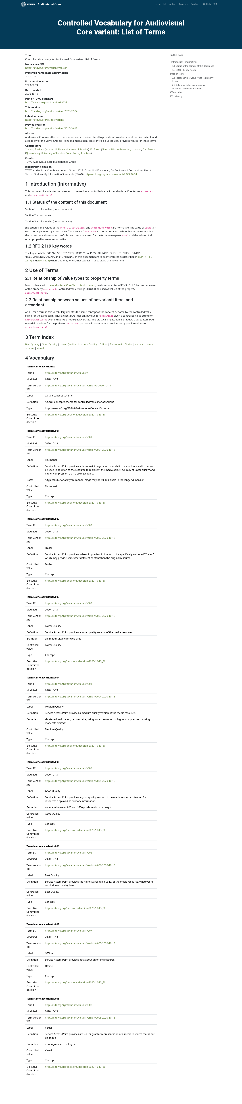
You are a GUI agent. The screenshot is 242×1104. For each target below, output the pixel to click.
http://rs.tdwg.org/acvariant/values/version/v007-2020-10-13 (80, 943)
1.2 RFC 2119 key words (184, 70)
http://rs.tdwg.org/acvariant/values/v (66, 373)
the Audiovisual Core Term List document (71, 285)
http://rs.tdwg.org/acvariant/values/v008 (68, 1005)
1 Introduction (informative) (183, 62)
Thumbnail (116, 344)
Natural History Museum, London (121, 149)
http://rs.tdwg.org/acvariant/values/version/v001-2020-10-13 (80, 449)
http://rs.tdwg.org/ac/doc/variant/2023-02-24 (51, 111)
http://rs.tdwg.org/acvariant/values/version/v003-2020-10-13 (80, 616)
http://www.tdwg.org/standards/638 (46, 102)
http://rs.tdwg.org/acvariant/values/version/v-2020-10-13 (78, 385)
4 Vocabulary (176, 96)
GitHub (207, 4)
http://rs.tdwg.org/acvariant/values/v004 (68, 684)
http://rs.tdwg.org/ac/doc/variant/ (45, 119)
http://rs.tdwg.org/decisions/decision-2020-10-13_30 (75, 414)
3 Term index (176, 92)
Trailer (128, 344)
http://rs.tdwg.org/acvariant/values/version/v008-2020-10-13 (80, 1017)
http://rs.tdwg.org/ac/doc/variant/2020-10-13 (51, 128)
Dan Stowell (149, 149)
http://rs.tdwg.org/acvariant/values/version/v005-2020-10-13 (80, 781)
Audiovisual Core (41, 4)
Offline (103, 344)
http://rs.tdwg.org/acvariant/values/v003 (68, 603)
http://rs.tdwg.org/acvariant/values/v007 (68, 930)
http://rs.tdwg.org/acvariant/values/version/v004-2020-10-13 (80, 696)
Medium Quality (87, 344)
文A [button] (215, 4)
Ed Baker (95, 149)
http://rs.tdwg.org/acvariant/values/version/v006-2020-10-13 (80, 865)
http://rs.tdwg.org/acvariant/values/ (46, 68)
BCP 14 (142, 257)
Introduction (169, 4)
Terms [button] (182, 4)
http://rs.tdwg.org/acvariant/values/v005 (68, 768)
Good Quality (49, 344)
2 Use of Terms (177, 74)
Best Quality (32, 344)
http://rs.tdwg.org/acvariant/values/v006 (68, 852)
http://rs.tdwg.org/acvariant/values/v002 (68, 525)
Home (157, 4)
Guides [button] (195, 4)
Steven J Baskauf (34, 149)
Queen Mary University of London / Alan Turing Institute (58, 153)
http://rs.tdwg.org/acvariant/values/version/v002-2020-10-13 (80, 538)
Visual (40, 348)
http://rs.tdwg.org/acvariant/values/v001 (68, 437)
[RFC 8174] (43, 260)
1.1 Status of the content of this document (193, 66)
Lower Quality (68, 344)
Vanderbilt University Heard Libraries (67, 149)
